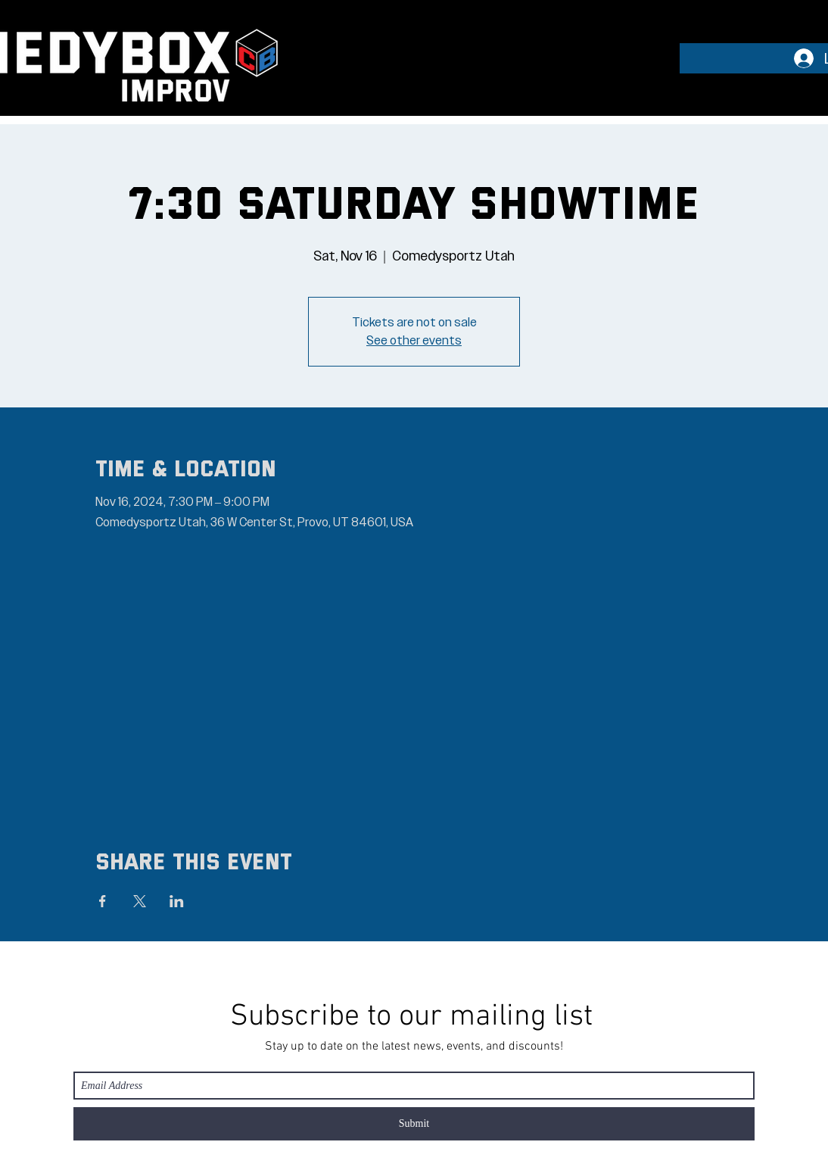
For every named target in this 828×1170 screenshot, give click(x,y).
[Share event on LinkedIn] (177, 901)
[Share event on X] (139, 901)
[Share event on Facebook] (102, 901)
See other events (414, 340)
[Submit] (414, 1123)
